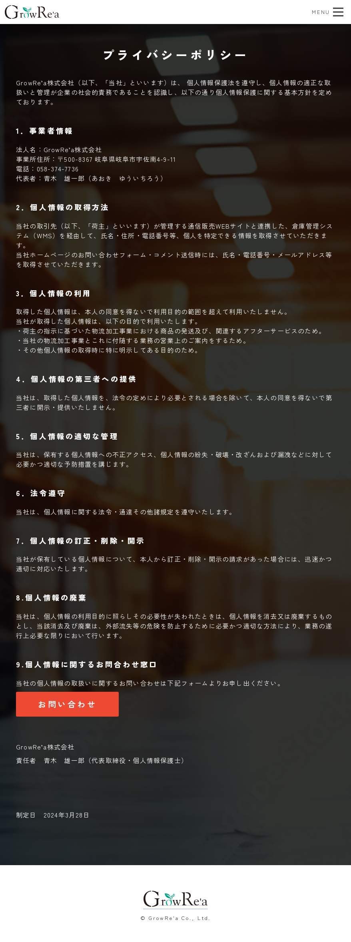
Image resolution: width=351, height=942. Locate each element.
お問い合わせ (67, 704)
